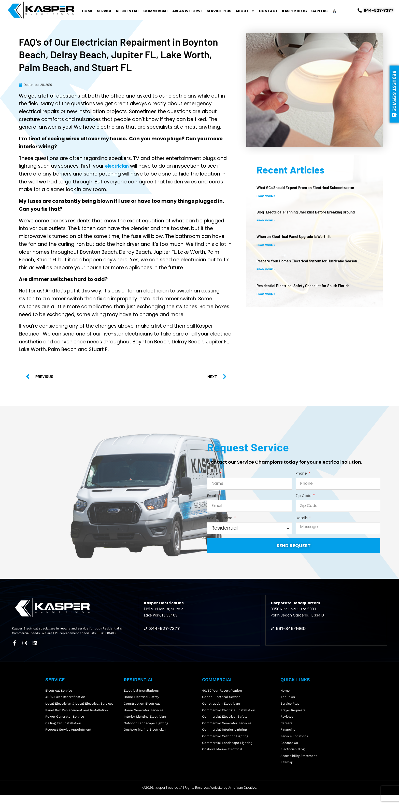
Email (212, 495)
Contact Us (289, 749)
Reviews (287, 719)
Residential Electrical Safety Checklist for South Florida (305, 285)
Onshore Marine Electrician (145, 734)
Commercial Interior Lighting (224, 734)
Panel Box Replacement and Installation (77, 712)
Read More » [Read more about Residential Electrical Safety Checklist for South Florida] (266, 294)
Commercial (155, 11)
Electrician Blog (292, 757)
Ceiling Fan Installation (63, 727)
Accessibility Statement (299, 764)
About (245, 11)
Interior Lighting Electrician (145, 719)
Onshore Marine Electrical (222, 757)
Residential (127, 11)
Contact (268, 11)
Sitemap (286, 772)
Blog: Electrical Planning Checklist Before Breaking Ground (309, 211)
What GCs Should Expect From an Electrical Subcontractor (308, 187)
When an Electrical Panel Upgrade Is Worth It (296, 236)
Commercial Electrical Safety (225, 719)
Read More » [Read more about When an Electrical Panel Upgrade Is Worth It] (266, 245)
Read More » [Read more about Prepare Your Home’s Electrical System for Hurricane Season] (266, 269)
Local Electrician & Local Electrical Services (80, 704)
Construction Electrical (142, 704)
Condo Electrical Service (221, 697)
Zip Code (304, 495)
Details (302, 518)
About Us (287, 697)
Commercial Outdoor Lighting (225, 742)
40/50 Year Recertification (66, 697)
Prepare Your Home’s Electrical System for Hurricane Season (310, 260)
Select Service (220, 518)
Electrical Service (59, 689)
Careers (319, 11)
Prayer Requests (293, 712)
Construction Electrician (221, 704)
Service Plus (219, 11)
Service (104, 11)
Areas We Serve (187, 11)
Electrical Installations (141, 689)
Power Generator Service (65, 719)
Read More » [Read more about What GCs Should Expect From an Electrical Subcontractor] (266, 195)
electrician (118, 166)
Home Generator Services (144, 712)
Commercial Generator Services (227, 727)
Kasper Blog (294, 11)
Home (87, 11)
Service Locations (294, 742)
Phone (302, 473)
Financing (287, 734)
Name (213, 473)
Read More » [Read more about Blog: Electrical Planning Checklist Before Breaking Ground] (266, 220)
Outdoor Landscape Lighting (146, 727)
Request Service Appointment (69, 734)
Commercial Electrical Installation (229, 712)
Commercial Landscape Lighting (227, 749)
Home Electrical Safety (142, 697)
